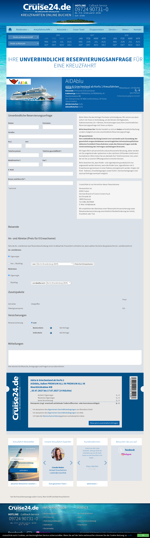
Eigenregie (13, 256)
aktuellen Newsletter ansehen (23, 483)
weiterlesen (91, 483)
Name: (11, 123)
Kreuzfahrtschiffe (43, 29)
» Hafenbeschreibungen (52, 521)
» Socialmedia (48, 528)
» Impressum (82, 524)
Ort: (27, 141)
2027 (92, 35)
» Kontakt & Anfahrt (85, 513)
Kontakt (137, 29)
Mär (96, 38)
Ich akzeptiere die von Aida (56, 412)
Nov (62, 44)
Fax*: (45, 160)
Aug (69, 41)
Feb (88, 38)
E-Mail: (11, 169)
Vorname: (47, 123)
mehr (130, 535)
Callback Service (98, 5)
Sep (46, 44)
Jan (81, 38)
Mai (46, 41)
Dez (69, 44)
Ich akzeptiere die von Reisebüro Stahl (61, 409)
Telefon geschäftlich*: (52, 151)
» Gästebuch (47, 524)
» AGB (79, 517)
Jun (54, 41)
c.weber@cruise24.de (58, 473)
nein (34, 323)
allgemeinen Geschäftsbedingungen (61, 409)
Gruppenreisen (97, 29)
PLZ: (10, 141)
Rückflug (13, 282)
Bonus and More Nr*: (16, 179)
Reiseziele (62, 29)
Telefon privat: (14, 151)
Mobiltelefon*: (14, 160)
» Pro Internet (48, 517)
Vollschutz (36, 332)
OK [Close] (143, 535)
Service (113, 29)
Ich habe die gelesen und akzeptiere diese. (59, 416)
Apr (104, 38)
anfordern (24, 470)
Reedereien (22, 29)
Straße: (11, 132)
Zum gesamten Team (57, 483)
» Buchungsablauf (50, 513)
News (125, 29)
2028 (126, 35)
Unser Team (78, 29)
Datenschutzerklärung (52, 416)
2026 (58, 35)
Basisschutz (37, 328)
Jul (62, 41)
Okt (54, 44)
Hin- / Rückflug (15, 263)
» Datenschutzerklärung (86, 521)
